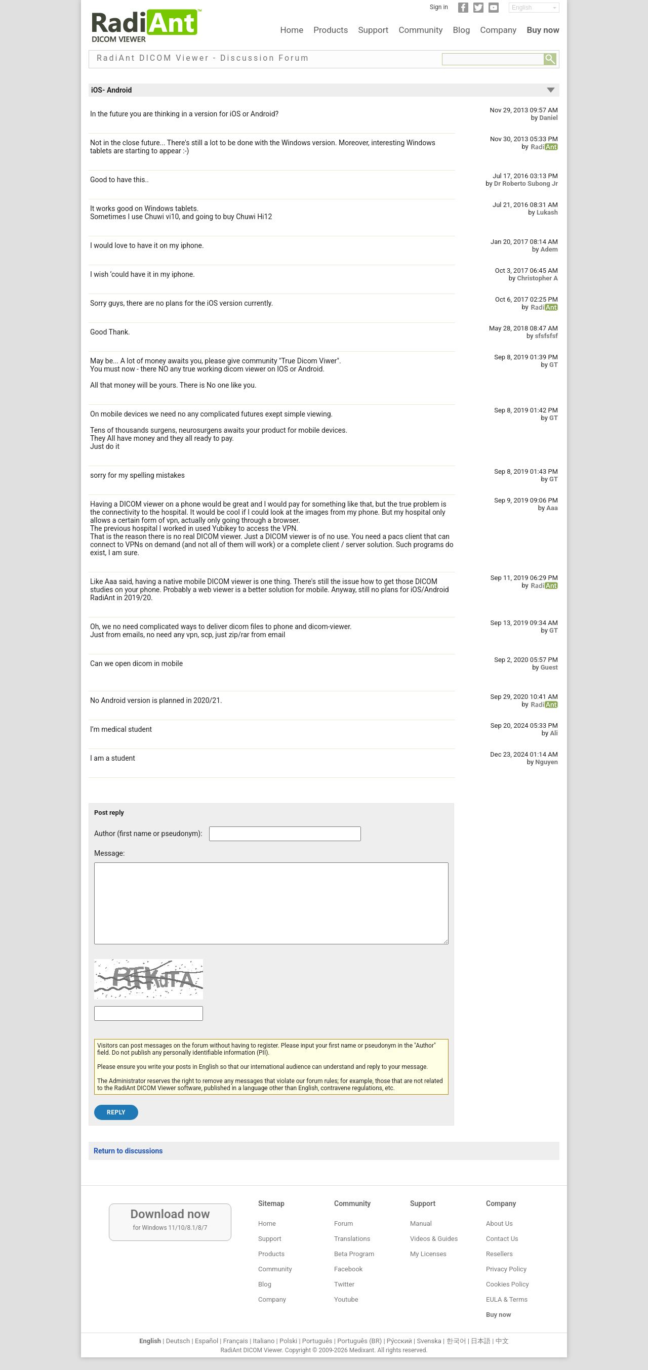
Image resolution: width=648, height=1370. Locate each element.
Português (317, 1341)
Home (291, 30)
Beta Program (354, 1254)
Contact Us (502, 1238)
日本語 (481, 1341)
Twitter (344, 1284)
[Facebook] (463, 10)
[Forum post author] (285, 833)
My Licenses (428, 1254)
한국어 (456, 1341)
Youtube (346, 1299)
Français (235, 1341)
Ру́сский (399, 1341)
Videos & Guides (434, 1238)
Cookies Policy (507, 1284)
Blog (461, 30)
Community (420, 30)
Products (330, 30)
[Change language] (534, 8)
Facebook (348, 1269)
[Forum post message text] (271, 911)
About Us (499, 1223)
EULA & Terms (507, 1299)
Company (498, 30)
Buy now (542, 30)
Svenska (429, 1341)
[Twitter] (478, 10)
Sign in (439, 7)
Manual (421, 1223)
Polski (288, 1341)
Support (373, 30)
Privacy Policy (506, 1269)
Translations (352, 1238)
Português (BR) (359, 1341)
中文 (502, 1341)
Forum (343, 1223)
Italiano (264, 1341)
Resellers (499, 1254)
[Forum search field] (493, 59)
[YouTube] (494, 10)
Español (206, 1341)
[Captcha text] (148, 1028)
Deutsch (178, 1341)
